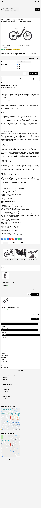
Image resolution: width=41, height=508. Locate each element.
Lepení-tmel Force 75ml (8, 283)
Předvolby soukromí (4, 459)
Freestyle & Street (5, 363)
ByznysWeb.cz (37, 460)
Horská (21, 326)
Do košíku (34, 73)
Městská (4, 339)
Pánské (4, 332)
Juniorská (3, 357)
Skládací (4, 341)
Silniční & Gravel (20, 355)
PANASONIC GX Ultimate (30, 116)
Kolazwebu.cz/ (20, 370)
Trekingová (21, 338)
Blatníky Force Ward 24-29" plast (10, 307)
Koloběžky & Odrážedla (20, 362)
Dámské (4, 334)
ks (29, 294)
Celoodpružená (5, 328)
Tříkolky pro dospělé (6, 367)
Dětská (20, 360)
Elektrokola (20, 324)
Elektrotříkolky (5, 344)
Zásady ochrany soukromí (14, 459)
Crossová (21, 330)
